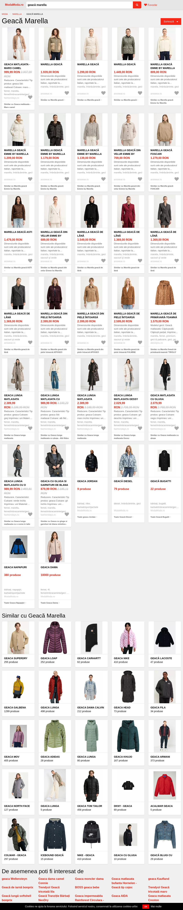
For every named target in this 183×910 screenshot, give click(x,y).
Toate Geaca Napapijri (14, 603)
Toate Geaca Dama (49, 603)
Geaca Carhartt (89, 658)
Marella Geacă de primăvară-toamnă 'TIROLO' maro (163, 317)
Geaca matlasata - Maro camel (17, 66)
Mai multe (156, 906)
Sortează (169, 21)
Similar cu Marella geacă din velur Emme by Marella (127, 187)
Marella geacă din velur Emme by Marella (127, 154)
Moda (5, 14)
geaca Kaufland (158, 878)
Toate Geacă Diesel (123, 517)
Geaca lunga (50, 707)
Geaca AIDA (120, 895)
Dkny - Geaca (123, 806)
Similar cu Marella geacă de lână (90, 269)
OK (145, 907)
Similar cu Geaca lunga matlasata (15, 436)
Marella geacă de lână (90, 234)
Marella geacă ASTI (18, 232)
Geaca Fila (158, 707)
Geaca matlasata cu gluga (162, 397)
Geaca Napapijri (15, 567)
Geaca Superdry (15, 658)
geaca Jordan (87, 481)
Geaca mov (11, 756)
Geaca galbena (15, 707)
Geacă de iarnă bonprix (17, 887)
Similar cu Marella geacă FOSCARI (161, 187)
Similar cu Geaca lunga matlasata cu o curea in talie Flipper (17, 524)
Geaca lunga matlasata (13, 397)
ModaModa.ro (14, 4)
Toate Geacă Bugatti (159, 517)
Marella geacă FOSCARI (161, 152)
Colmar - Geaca (15, 855)
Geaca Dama (49, 567)
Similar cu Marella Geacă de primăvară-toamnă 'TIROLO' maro (163, 352)
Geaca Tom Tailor (89, 806)
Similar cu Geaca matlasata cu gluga (164, 436)
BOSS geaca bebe (87, 887)
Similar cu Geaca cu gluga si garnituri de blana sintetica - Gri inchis (54, 524)
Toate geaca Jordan (86, 517)
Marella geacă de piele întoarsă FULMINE (127, 317)
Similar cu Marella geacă (52, 100)
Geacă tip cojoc (122, 887)
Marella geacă (51, 64)
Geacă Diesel (123, 481)
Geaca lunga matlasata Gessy (126, 397)
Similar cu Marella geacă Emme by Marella (161, 101)
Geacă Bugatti (160, 481)
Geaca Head (122, 707)
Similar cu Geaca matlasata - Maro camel (17, 105)
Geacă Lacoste (161, 658)
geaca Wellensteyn (14, 878)
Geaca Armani (160, 756)
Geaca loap (49, 658)
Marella (16, 14)
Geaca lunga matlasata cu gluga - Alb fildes (53, 399)
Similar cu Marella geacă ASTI (18, 267)
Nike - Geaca (85, 855)
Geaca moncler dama (89, 878)
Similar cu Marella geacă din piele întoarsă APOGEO (54, 350)
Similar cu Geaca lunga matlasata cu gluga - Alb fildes (55, 436)
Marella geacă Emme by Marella (162, 66)
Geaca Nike (121, 658)
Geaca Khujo (123, 756)
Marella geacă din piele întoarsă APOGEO (54, 317)
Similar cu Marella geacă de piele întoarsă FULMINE (126, 350)
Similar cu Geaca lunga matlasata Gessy (124, 436)
